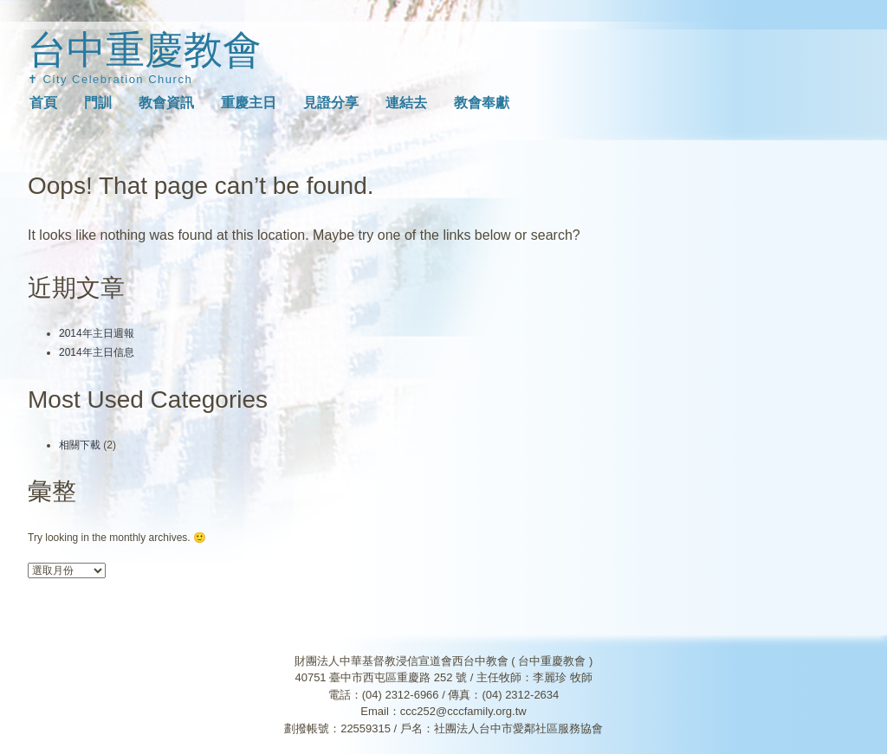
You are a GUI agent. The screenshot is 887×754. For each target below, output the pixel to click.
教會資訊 (166, 102)
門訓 (98, 102)
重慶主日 (248, 102)
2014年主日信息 (96, 352)
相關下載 (79, 445)
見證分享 (331, 102)
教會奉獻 (481, 102)
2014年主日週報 (96, 333)
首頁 (43, 102)
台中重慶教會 (145, 50)
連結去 (406, 102)
